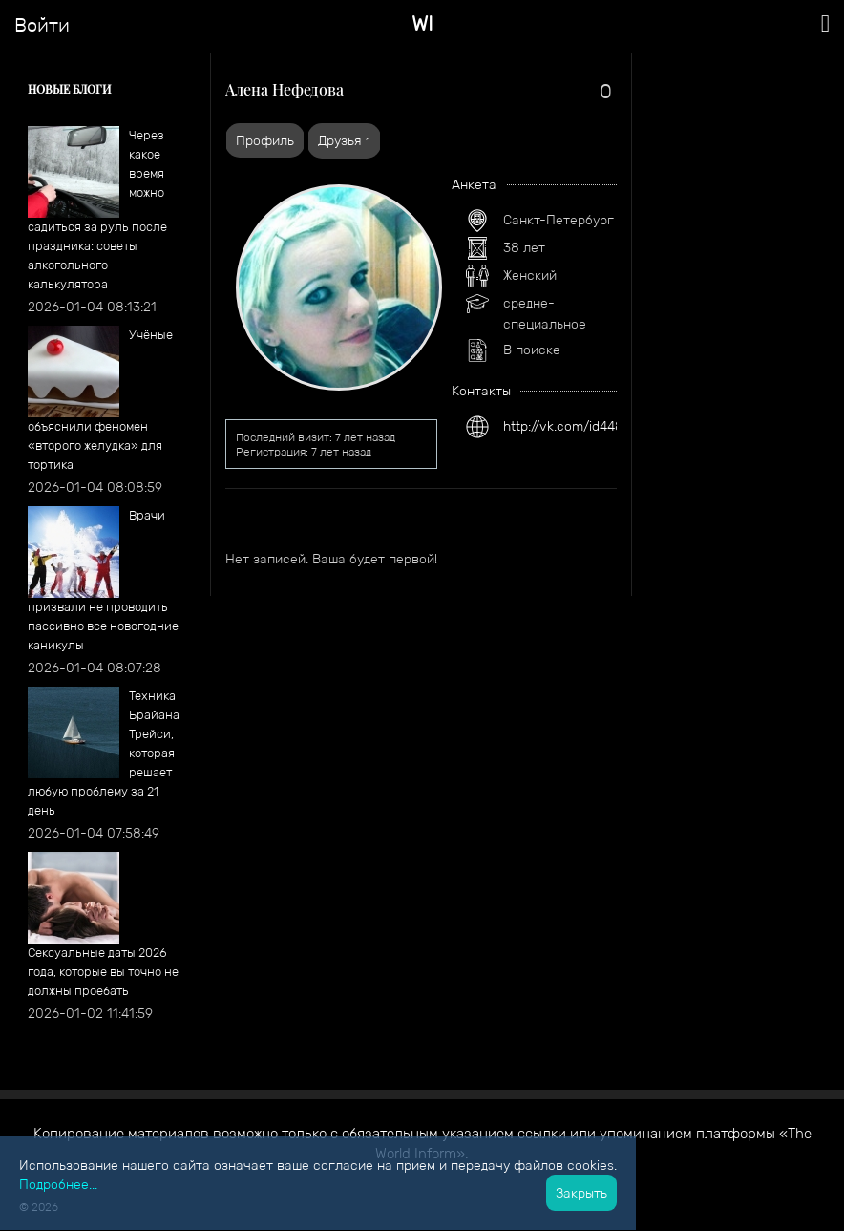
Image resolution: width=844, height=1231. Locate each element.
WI (422, 23)
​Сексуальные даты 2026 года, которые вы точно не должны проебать (103, 971)
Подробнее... (58, 1184)
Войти (42, 24)
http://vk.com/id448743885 (586, 426)
